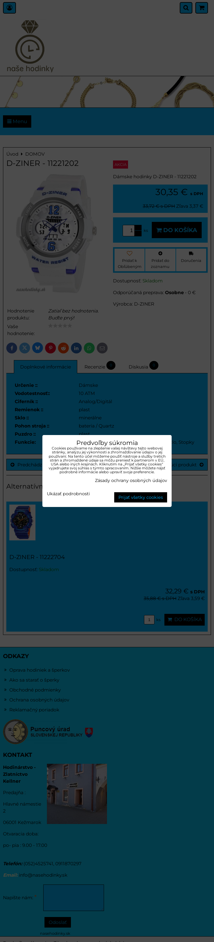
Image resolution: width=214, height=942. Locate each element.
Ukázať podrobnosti (68, 494)
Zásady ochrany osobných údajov (131, 480)
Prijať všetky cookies (140, 497)
